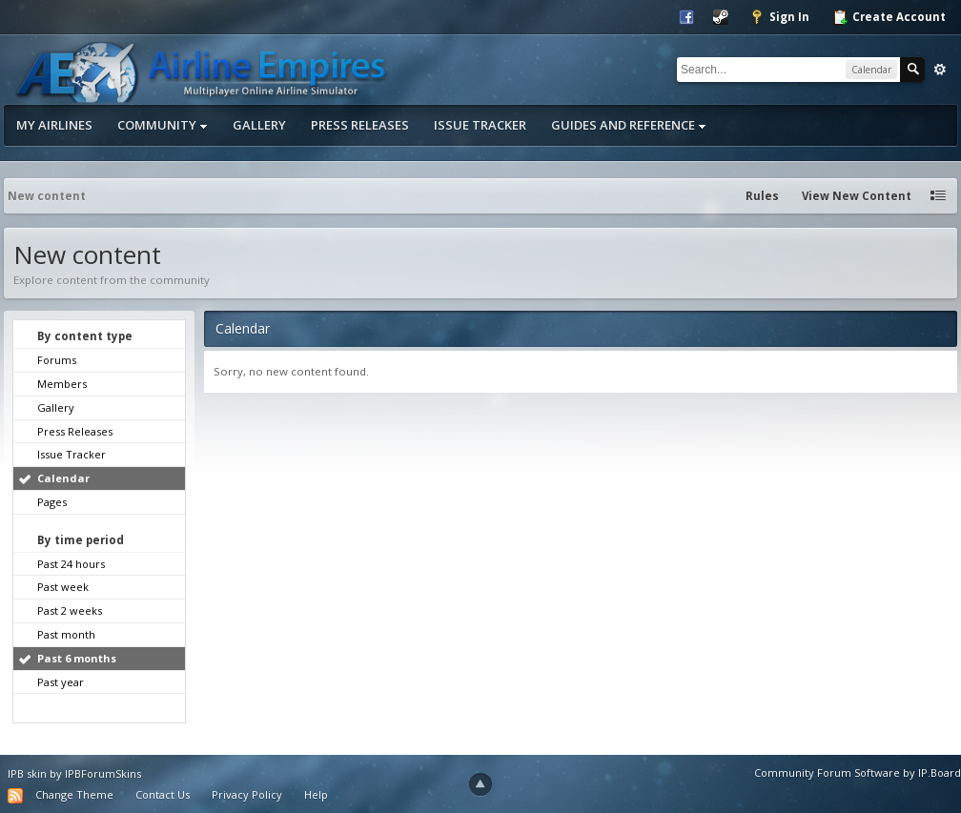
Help (316, 794)
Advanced (940, 69)
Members (62, 383)
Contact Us (162, 794)
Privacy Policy (247, 794)
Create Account (889, 17)
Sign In (779, 17)
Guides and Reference (628, 124)
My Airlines (54, 124)
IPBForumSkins (103, 773)
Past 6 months (76, 658)
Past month (66, 634)
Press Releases (360, 124)
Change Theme (74, 794)
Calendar (63, 478)
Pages (52, 502)
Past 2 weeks (69, 610)
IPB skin (27, 773)
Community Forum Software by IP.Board (857, 772)
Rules (762, 196)
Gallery (259, 124)
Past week (63, 586)
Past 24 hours (71, 564)
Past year (60, 682)
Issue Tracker (480, 124)
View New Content (856, 196)
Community (162, 124)
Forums (56, 360)
